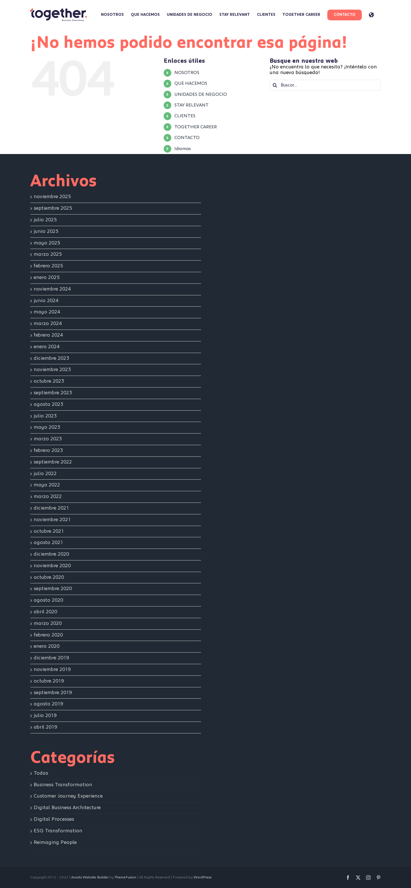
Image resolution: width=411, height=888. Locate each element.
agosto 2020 (48, 600)
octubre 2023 (49, 381)
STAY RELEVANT (191, 105)
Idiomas (182, 148)
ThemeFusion (125, 877)
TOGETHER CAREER (195, 127)
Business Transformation (63, 784)
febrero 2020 (48, 635)
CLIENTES (184, 116)
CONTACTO (187, 137)
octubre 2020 (49, 577)
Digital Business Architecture (67, 807)
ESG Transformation (58, 830)
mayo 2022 (47, 485)
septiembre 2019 (53, 692)
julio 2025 (45, 219)
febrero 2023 (48, 450)
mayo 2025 (47, 243)
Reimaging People (55, 842)
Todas (41, 773)
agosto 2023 (48, 404)
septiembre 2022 (53, 462)
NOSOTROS (186, 72)
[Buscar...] (325, 85)
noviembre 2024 (52, 289)
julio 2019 (45, 715)
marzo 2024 (48, 323)
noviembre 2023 (52, 369)
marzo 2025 (48, 254)
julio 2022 (45, 473)
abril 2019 (45, 727)
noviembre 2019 (52, 669)
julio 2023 (45, 416)
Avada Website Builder (90, 877)
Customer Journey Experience (68, 796)
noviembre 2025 (52, 196)
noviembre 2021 (52, 519)
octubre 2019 (49, 681)
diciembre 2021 (51, 508)
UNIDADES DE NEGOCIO (200, 94)
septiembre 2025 (53, 208)
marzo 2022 (48, 496)
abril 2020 (45, 611)
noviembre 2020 (52, 565)
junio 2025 (46, 231)
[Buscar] (275, 85)
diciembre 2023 (51, 358)
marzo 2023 (48, 438)
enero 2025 (46, 277)
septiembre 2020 (53, 588)
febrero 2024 (48, 335)
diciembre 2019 (51, 657)
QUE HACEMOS (190, 83)
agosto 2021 (48, 542)
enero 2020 (46, 646)
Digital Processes (54, 819)
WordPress (202, 877)
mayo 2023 (47, 427)
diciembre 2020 (51, 554)
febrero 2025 (48, 265)
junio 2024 (46, 300)
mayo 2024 (47, 312)
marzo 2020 (48, 623)
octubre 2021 (49, 531)
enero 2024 (46, 346)
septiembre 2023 (53, 392)
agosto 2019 (48, 704)
